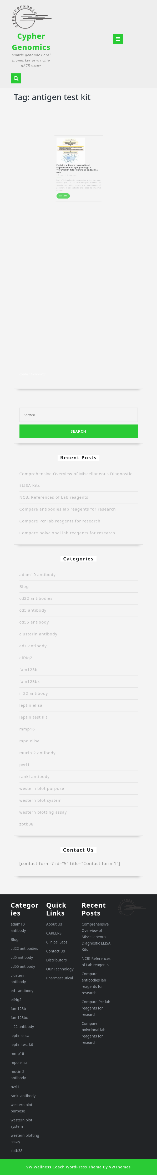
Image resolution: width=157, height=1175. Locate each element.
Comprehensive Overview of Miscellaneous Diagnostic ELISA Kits (96, 937)
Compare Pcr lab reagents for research (60, 520)
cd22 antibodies (36, 598)
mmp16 (27, 729)
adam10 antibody (37, 574)
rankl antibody (34, 776)
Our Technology (60, 968)
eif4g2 (26, 657)
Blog (24, 586)
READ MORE (71, 167)
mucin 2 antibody (37, 752)
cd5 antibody (33, 610)
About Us (54, 924)
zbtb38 (26, 824)
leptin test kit (33, 717)
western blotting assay (43, 812)
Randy (70, 156)
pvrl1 (24, 764)
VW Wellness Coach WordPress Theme (64, 1166)
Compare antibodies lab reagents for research (67, 509)
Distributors (56, 959)
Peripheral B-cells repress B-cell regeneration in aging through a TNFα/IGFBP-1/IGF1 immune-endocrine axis (78, 153)
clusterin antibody (38, 633)
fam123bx (29, 681)
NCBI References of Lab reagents (53, 497)
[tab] (118, 39)
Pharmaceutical (59, 977)
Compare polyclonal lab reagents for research (67, 532)
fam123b (28, 669)
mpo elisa (29, 740)
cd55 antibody (34, 622)
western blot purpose (41, 788)
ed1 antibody (33, 645)
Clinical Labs (57, 942)
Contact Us (55, 951)
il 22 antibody (33, 693)
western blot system (40, 800)
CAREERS (54, 933)
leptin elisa (31, 705)
